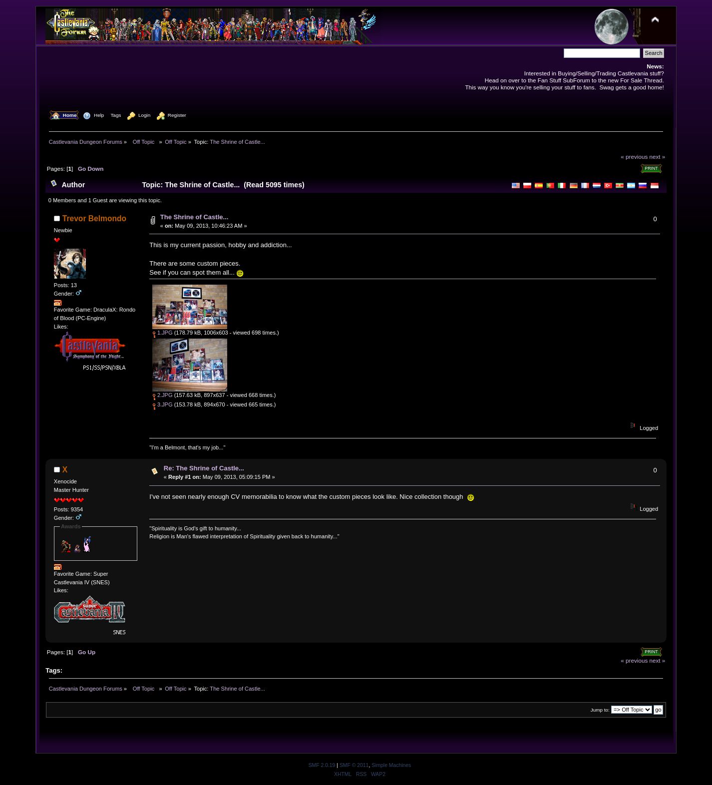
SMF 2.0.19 (322, 765)
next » (658, 156)
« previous (634, 156)
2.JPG (162, 395)
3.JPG (162, 404)
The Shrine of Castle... (194, 217)
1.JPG (162, 333)
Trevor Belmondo (94, 218)
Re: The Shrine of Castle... (204, 468)
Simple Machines (391, 765)
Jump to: (600, 710)
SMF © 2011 (354, 765)
